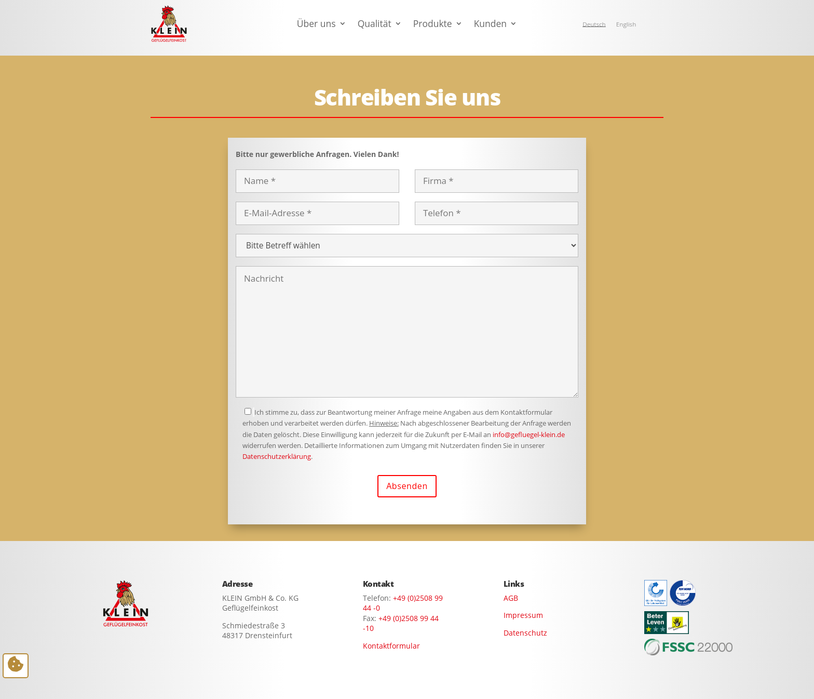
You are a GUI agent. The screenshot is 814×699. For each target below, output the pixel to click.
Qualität (374, 25)
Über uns (316, 25)
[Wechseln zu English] (626, 24)
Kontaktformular (391, 646)
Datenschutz (525, 633)
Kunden (490, 25)
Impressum (523, 615)
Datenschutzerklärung (276, 456)
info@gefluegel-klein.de (529, 434)
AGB (511, 598)
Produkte (432, 25)
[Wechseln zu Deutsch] (594, 24)
